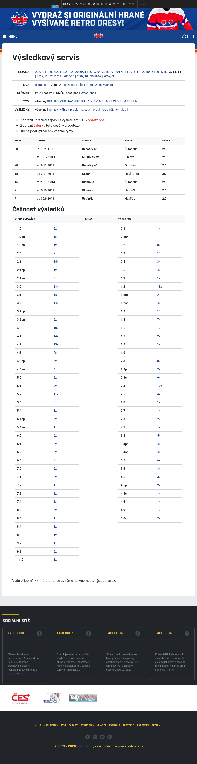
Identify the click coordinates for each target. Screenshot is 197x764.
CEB (63, 101)
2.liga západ (67, 85)
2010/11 (69, 76)
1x (55, 237)
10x (56, 328)
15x (56, 295)
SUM (122, 101)
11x (56, 394)
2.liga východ (104, 85)
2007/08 (109, 76)
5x (55, 228)
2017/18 (120, 72)
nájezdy (85, 109)
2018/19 (107, 72)
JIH (82, 101)
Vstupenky (51, 747)
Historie (128, 747)
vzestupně (87, 93)
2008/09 (95, 76)
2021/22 (67, 72)
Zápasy (73, 747)
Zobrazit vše (95, 120)
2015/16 (147, 72)
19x (56, 344)
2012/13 (42, 76)
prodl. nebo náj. (103, 109)
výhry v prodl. (69, 109)
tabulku (39, 125)
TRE (129, 101)
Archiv (156, 747)
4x (55, 361)
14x (56, 261)
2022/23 (53, 72)
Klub (38, 747)
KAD (89, 101)
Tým (63, 747)
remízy (53, 109)
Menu (13, 37)
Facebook (16, 669)
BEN (50, 101)
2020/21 (80, 72)
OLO (116, 101)
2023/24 (40, 72)
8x (55, 278)
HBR (77, 101)
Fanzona (114, 747)
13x (56, 286)
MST (109, 101)
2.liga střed (85, 85)
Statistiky (87, 747)
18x (159, 286)
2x (55, 319)
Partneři (143, 747)
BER (56, 101)
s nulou (121, 109)
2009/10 (82, 76)
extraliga (41, 85)
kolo (38, 93)
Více (185, 37)
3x (55, 444)
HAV (70, 101)
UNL (136, 101)
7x (55, 253)
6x (55, 435)
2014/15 (161, 72)
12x (159, 386)
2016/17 (134, 72)
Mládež (101, 747)
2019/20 (94, 72)
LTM (95, 101)
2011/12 (55, 76)
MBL (102, 101)
